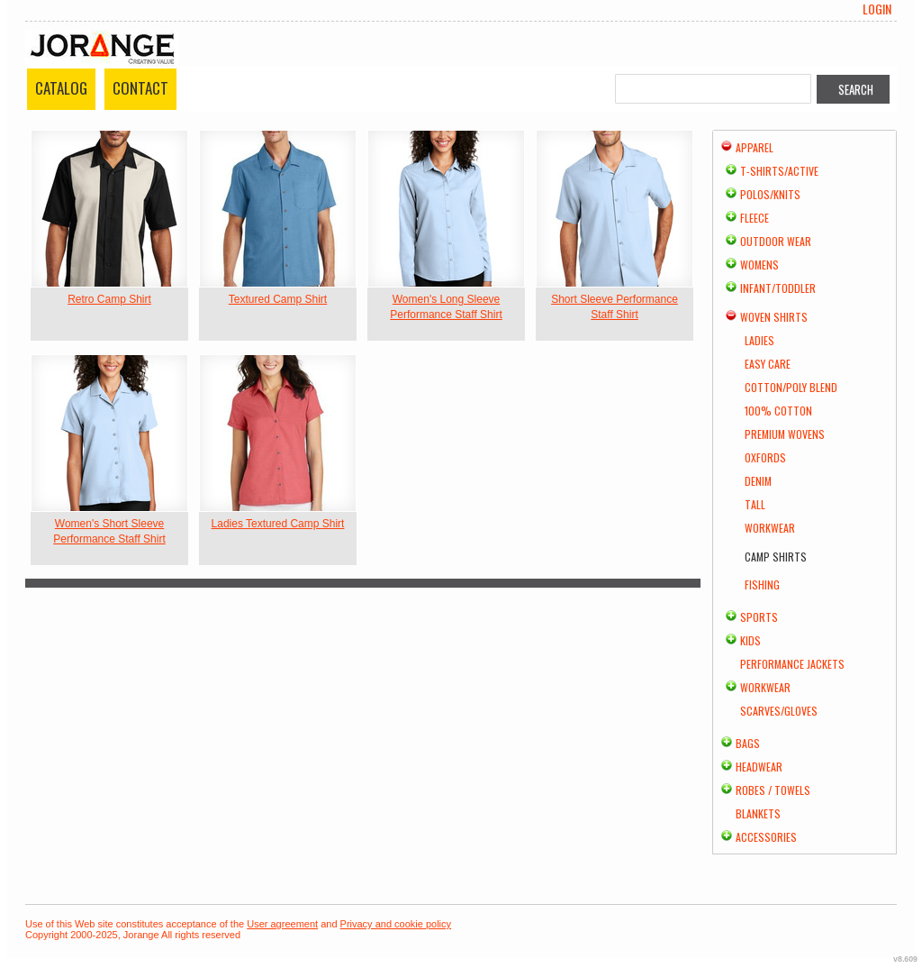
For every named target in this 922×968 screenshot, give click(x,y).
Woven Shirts (774, 316)
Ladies (759, 340)
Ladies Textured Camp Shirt (278, 523)
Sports (759, 617)
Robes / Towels (773, 790)
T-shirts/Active (779, 170)
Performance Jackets (792, 663)
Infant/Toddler (778, 288)
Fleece (754, 217)
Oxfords (765, 457)
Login (877, 9)
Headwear (759, 766)
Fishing (762, 584)
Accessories (766, 837)
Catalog (61, 88)
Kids (750, 640)
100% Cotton (778, 410)
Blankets (758, 813)
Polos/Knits (770, 194)
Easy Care (768, 363)
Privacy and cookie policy (396, 923)
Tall (755, 504)
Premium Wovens (785, 434)
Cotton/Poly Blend (791, 387)
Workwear (770, 527)
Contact (140, 88)
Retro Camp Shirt (109, 299)
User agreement (282, 923)
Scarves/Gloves (779, 710)
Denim (758, 481)
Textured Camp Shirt (278, 299)
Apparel (754, 147)
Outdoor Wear (775, 241)
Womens (759, 264)
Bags (748, 743)
